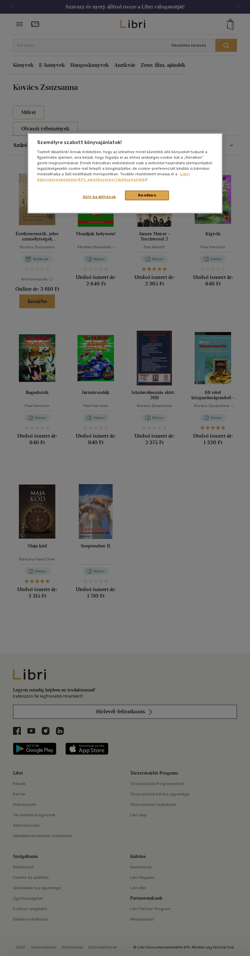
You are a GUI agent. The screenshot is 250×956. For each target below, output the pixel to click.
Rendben (147, 195)
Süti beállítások (99, 197)
